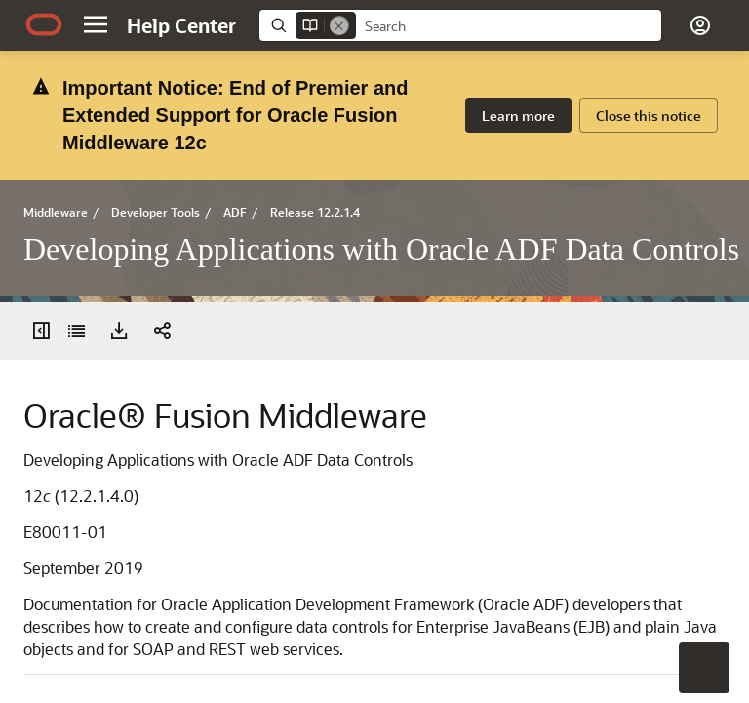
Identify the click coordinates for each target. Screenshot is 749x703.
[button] (95, 24)
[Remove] (339, 25)
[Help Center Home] (181, 25)
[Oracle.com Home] (43, 24)
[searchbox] (508, 26)
